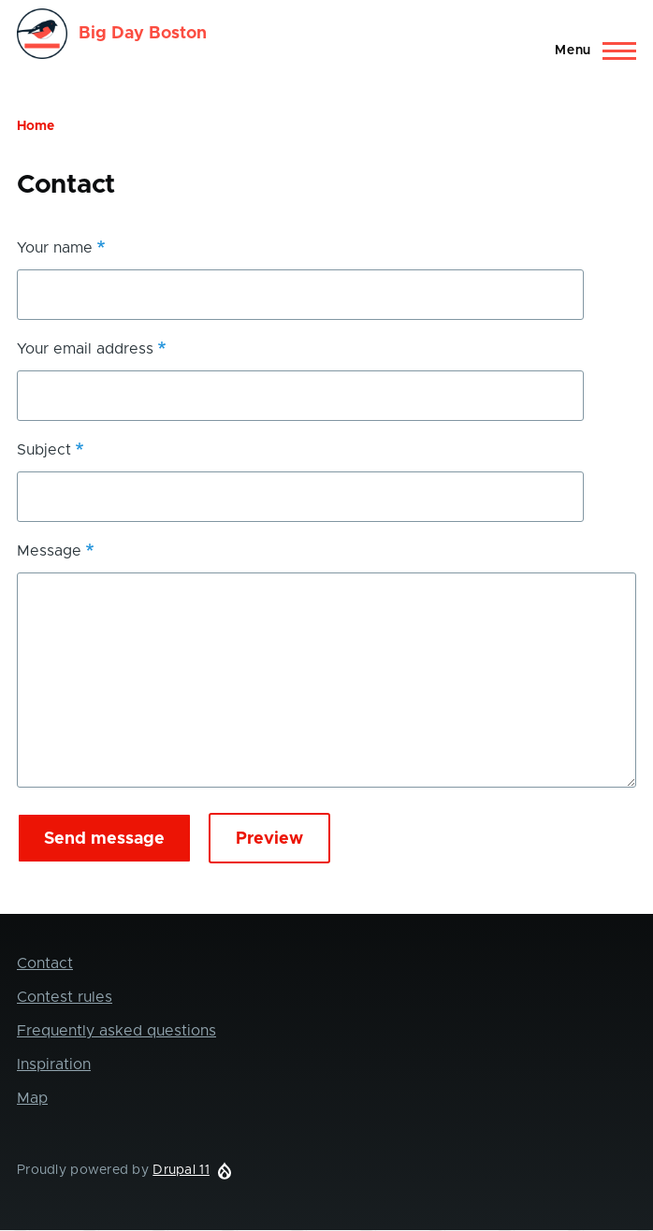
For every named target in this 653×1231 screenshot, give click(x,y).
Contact (45, 963)
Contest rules (64, 997)
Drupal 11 (181, 1170)
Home (35, 126)
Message (49, 550)
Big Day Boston (143, 33)
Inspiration (54, 1064)
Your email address (85, 348)
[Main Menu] (590, 50)
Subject (44, 449)
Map (32, 1098)
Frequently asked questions (116, 1030)
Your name (55, 247)
